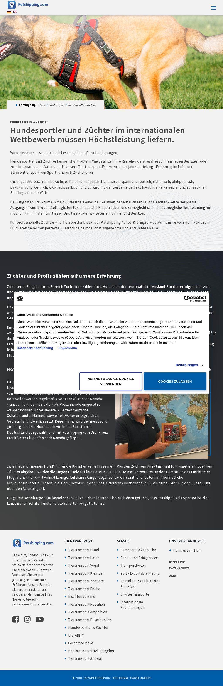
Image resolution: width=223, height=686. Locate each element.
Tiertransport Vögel (83, 565)
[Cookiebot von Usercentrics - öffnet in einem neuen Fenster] (187, 299)
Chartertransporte (134, 594)
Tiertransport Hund (83, 549)
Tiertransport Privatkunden (90, 619)
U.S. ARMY (76, 635)
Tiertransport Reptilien (86, 604)
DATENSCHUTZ (179, 568)
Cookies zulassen (175, 381)
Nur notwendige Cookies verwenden (111, 381)
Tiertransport (57, 105)
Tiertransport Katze (83, 557)
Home (42, 105)
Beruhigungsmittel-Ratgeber (91, 650)
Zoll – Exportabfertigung (139, 573)
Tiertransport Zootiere (86, 581)
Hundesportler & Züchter (88, 627)
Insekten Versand (81, 596)
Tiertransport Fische (84, 588)
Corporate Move (80, 643)
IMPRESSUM (177, 561)
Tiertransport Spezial (85, 658)
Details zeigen (187, 365)
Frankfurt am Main (187, 550)
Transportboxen (133, 565)
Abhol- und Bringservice (139, 557)
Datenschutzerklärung (35, 348)
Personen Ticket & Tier (138, 549)
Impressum (68, 348)
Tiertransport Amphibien (87, 612)
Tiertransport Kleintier (86, 573)
